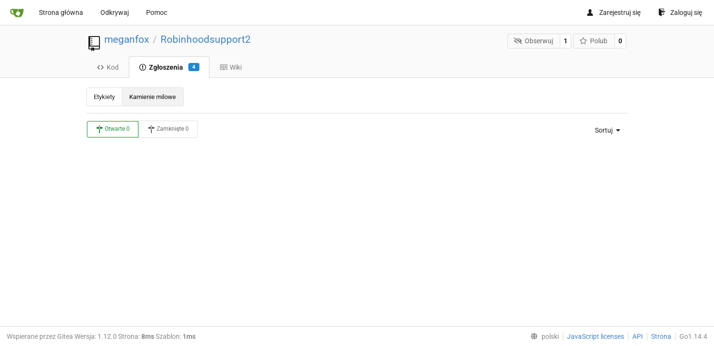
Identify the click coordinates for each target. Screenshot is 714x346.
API (637, 336)
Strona (661, 336)
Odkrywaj (114, 12)
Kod (108, 67)
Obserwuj (533, 41)
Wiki (231, 67)
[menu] (604, 130)
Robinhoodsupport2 (205, 39)
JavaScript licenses (595, 336)
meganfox (126, 39)
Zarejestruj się (613, 12)
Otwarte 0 (113, 129)
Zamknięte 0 (168, 129)
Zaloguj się (680, 12)
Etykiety (104, 96)
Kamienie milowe (152, 96)
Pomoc (156, 12)
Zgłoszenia (169, 67)
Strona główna (61, 12)
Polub (593, 41)
